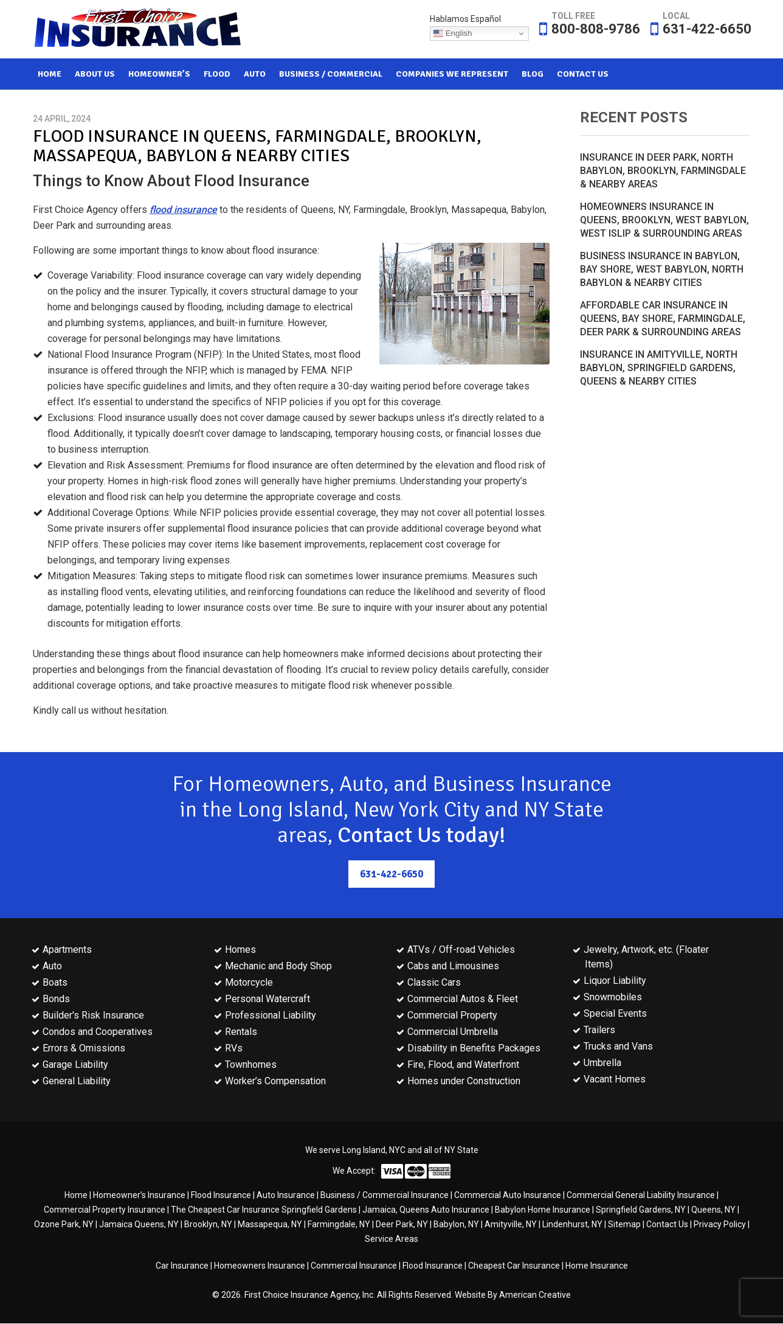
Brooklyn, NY (208, 1225)
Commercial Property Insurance (104, 1210)
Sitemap (624, 1225)
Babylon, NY (456, 1225)
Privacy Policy (720, 1225)
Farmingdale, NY (339, 1225)
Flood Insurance (221, 1195)
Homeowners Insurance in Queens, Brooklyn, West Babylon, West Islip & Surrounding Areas (664, 220)
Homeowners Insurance (259, 1266)
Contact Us (667, 1225)
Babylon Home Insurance (542, 1210)
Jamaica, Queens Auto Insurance (425, 1210)
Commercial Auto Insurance (507, 1195)
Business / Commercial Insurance (384, 1195)
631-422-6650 (707, 29)
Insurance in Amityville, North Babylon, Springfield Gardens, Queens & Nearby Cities (658, 368)
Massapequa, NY (270, 1225)
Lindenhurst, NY (572, 1225)
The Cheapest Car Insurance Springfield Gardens (264, 1210)
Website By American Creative (513, 1295)
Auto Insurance (286, 1195)
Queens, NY (713, 1210)
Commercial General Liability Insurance (641, 1195)
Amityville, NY (511, 1225)
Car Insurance (182, 1266)
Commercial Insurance (354, 1266)
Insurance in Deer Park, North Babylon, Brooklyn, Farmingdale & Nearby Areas (663, 171)
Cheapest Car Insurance (514, 1266)
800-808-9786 (595, 29)
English (452, 33)
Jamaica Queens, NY (139, 1225)
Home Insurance (596, 1266)
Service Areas (391, 1239)
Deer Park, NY (402, 1225)
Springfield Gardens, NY (641, 1210)
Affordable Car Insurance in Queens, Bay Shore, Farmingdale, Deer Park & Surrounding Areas (662, 318)
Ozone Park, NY (64, 1225)
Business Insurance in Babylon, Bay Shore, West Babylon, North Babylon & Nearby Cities (661, 269)
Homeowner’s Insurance (139, 1195)
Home (76, 1195)
